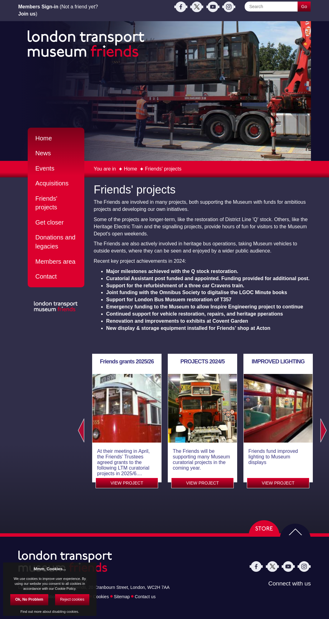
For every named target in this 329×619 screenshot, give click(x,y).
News (43, 153)
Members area (55, 261)
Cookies (101, 596)
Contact (46, 276)
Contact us (145, 596)
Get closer (49, 222)
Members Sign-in (38, 6)
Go (304, 6)
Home (130, 168)
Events (44, 168)
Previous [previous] (79, 431)
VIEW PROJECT (126, 482)
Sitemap (122, 596)
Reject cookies (72, 599)
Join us (27, 13)
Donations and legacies (55, 242)
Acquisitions (52, 183)
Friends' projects (163, 168)
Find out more (31, 611)
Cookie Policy (65, 588)
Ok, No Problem (29, 599)
